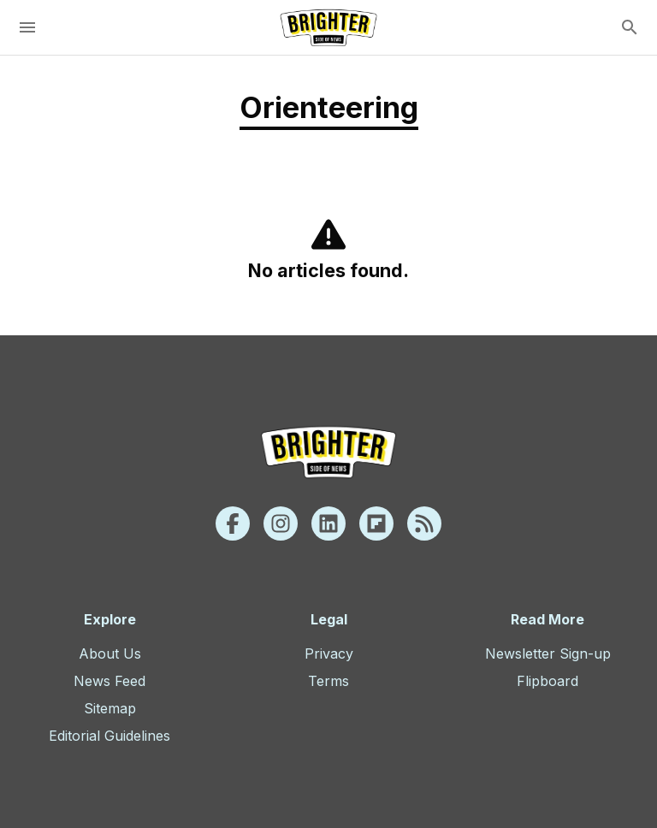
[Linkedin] (328, 523)
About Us (110, 653)
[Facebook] (233, 523)
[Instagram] (280, 523)
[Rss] (424, 523)
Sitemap (110, 708)
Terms (328, 680)
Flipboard (547, 680)
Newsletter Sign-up (548, 653)
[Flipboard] (376, 523)
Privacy (329, 653)
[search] (630, 27)
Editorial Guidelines (109, 735)
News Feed (109, 680)
